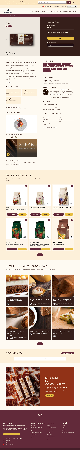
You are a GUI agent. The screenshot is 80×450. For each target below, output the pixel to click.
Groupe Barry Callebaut (36, 432)
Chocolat (7, 15)
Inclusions (49, 432)
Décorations (49, 434)
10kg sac (53, 109)
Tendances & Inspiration (51, 11)
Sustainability (34, 429)
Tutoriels (64, 430)
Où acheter (33, 437)
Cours (63, 425)
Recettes (43, 11)
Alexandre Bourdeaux (14, 303)
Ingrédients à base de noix (52, 429)
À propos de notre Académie (68, 432)
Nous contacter (34, 434)
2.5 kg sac (58, 109)
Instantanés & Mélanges (52, 437)
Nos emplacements (66, 429)
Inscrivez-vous (50, 395)
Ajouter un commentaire (68, 353)
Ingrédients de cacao (51, 427)
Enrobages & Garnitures (52, 430)
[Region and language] (52, 2)
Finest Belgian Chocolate (14, 107)
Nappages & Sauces (51, 436)
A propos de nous (35, 430)
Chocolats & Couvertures (15, 15)
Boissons (48, 439)
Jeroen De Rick (59, 336)
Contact (74, 11)
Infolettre (33, 436)
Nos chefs (64, 427)
